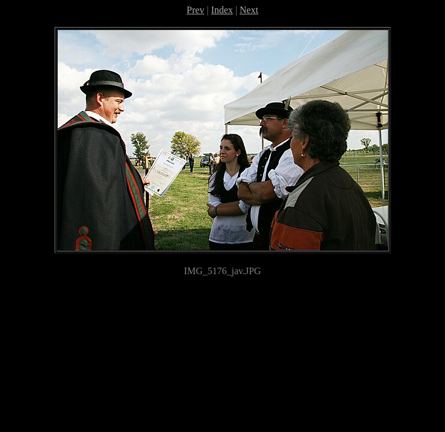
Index (221, 10)
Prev (195, 10)
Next (249, 10)
